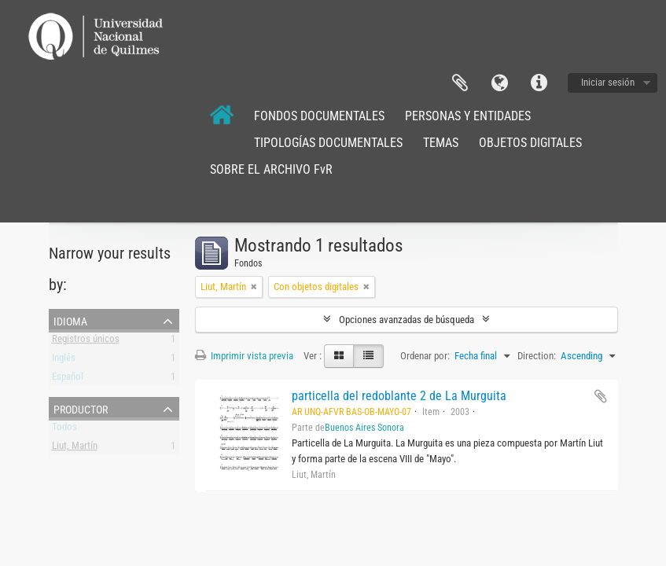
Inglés (63, 360)
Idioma (499, 83)
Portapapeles (460, 83)
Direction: (536, 356)
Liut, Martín (75, 448)
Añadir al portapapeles (601, 396)
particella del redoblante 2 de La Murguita (399, 395)
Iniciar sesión (608, 82)
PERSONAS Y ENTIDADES (468, 115)
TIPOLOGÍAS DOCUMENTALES (328, 142)
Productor (80, 408)
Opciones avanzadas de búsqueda (406, 319)
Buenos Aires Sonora (364, 427)
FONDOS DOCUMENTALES (319, 115)
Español (67, 379)
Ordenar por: (425, 356)
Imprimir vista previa (244, 356)
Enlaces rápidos (538, 83)
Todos (64, 430)
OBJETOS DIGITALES (530, 142)
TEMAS (440, 142)
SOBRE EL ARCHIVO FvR (271, 169)
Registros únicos (86, 341)
